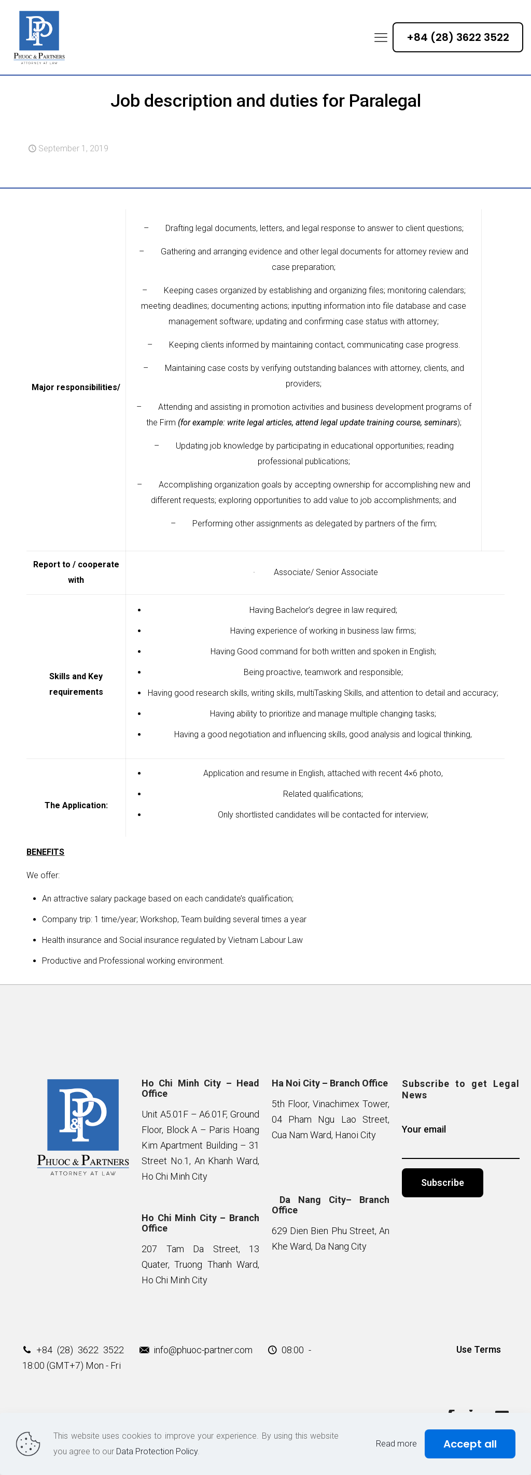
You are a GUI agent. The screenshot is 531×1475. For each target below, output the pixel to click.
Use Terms (478, 1349)
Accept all (470, 1444)
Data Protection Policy (157, 1451)
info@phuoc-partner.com (203, 1349)
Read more (396, 1444)
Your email (461, 1141)
